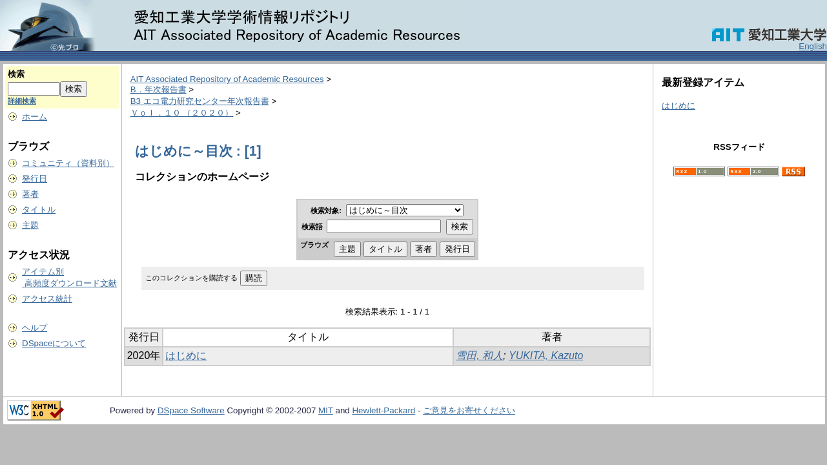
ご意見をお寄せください (469, 410)
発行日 (34, 178)
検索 (16, 74)
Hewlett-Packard (383, 410)
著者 (30, 194)
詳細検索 (22, 101)
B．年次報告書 (158, 89)
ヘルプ (34, 328)
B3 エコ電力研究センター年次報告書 (199, 101)
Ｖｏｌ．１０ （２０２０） (182, 113)
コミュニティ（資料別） (68, 163)
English (813, 46)
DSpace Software (191, 410)
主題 (30, 225)
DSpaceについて (54, 343)
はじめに (186, 355)
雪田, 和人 (479, 355)
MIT (325, 410)
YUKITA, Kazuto (546, 355)
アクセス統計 (47, 299)
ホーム (34, 116)
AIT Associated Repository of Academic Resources (227, 79)
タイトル (39, 209)
